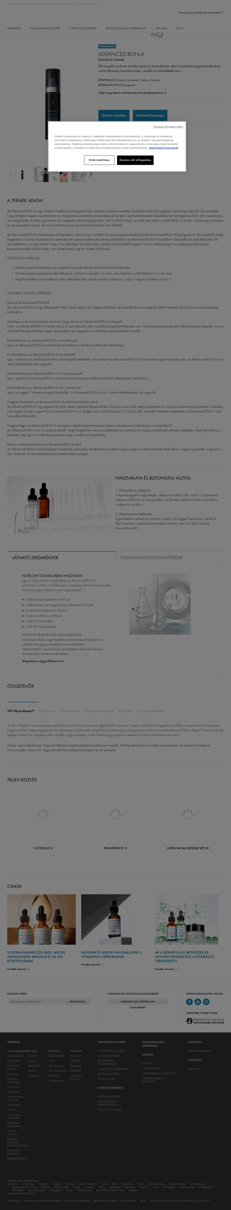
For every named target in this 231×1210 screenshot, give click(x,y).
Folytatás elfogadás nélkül (168, 126)
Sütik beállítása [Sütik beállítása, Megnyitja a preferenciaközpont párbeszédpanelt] (99, 160)
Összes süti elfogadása (135, 160)
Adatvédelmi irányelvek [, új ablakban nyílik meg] (163, 147)
